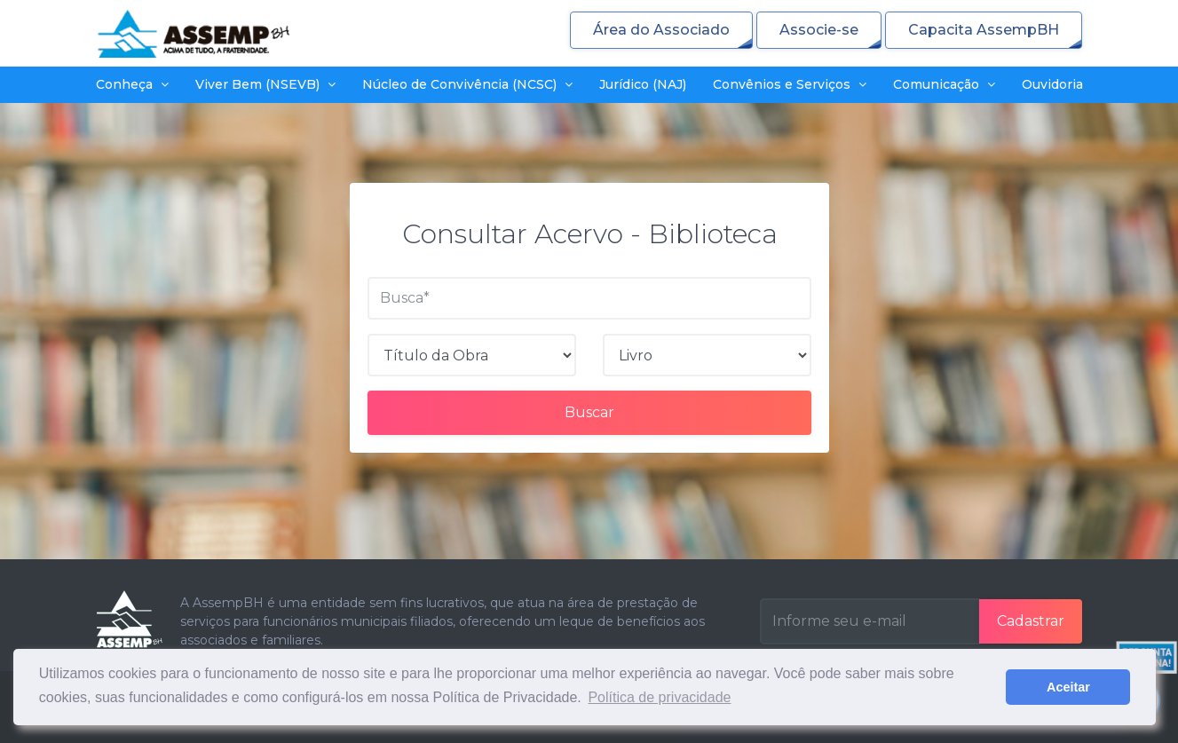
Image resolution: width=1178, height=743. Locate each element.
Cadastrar (1030, 621)
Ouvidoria (1052, 84)
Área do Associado (661, 29)
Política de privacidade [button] (659, 697)
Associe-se (818, 29)
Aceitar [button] (1068, 687)
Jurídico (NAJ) (642, 84)
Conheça (132, 84)
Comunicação (944, 84)
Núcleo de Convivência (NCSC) (467, 84)
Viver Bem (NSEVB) (265, 84)
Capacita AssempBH (983, 29)
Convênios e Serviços (789, 84)
